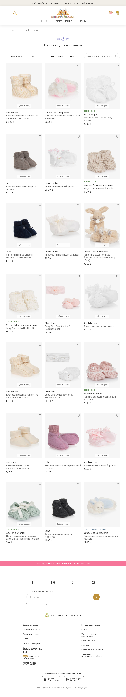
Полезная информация (92, 649)
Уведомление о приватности (88, 635)
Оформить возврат (31, 629)
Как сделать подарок (90, 625)
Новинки (44, 21)
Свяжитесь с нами (31, 634)
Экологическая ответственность (30, 664)
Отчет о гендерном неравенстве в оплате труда (33, 650)
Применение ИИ (89, 640)
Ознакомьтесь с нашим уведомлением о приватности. (46, 604)
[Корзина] (118, 13)
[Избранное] (111, 13)
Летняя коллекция (64, 21)
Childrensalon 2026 (58, 687)
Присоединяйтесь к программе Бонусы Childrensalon (63, 563)
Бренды (83, 21)
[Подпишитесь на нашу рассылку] (96, 597)
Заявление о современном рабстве (91, 655)
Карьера (85, 629)
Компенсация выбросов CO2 (31, 657)
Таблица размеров (31, 643)
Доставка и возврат (31, 625)
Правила (85, 645)
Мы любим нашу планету (63, 615)
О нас (25, 638)
